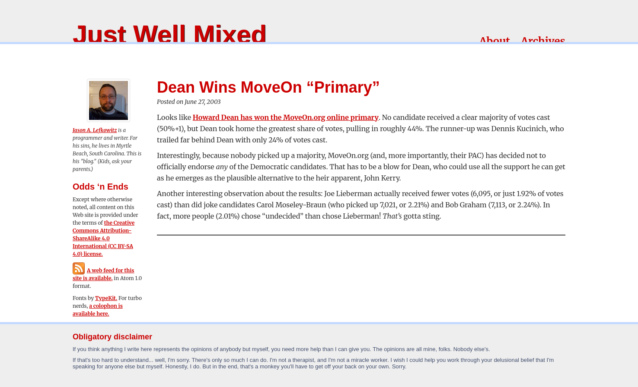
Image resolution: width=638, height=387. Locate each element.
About (494, 41)
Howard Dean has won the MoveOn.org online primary (286, 117)
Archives (543, 41)
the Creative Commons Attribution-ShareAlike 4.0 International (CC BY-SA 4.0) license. (103, 238)
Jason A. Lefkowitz (95, 130)
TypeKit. (106, 298)
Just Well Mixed (170, 34)
